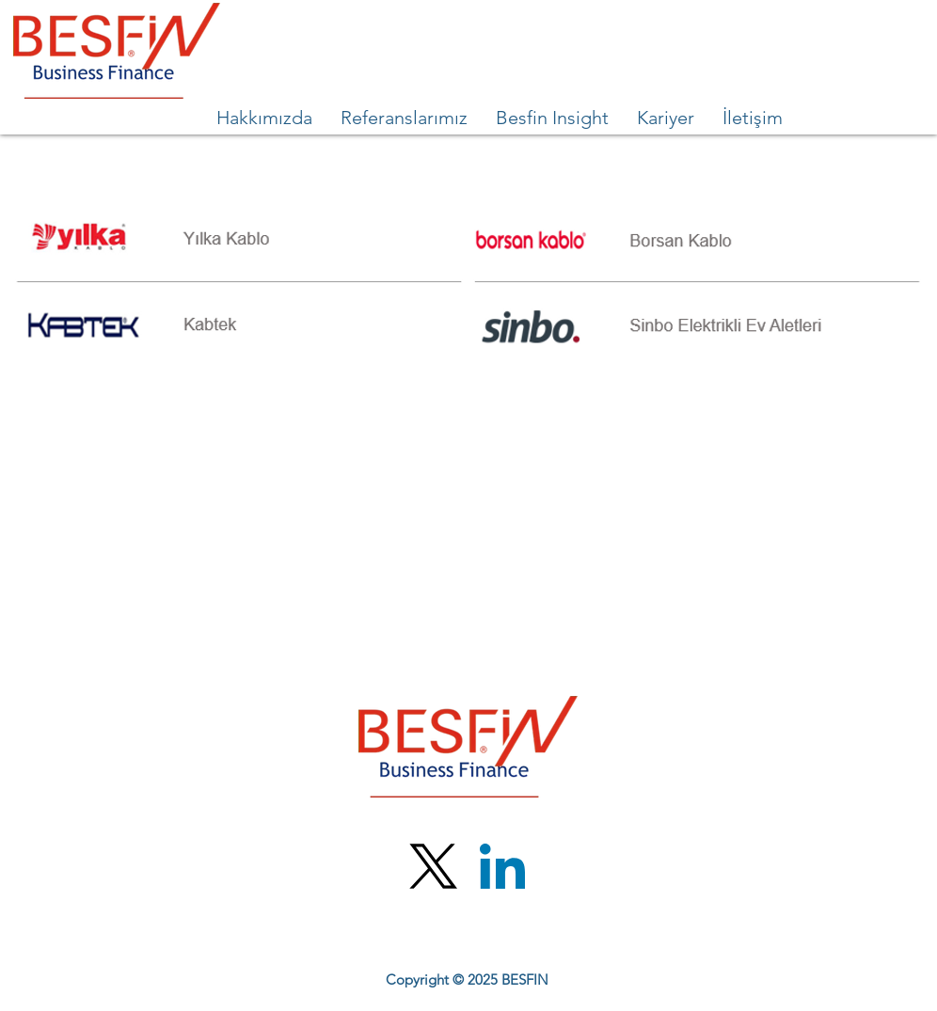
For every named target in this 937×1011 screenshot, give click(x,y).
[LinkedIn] (502, 866)
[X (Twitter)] (433, 866)
